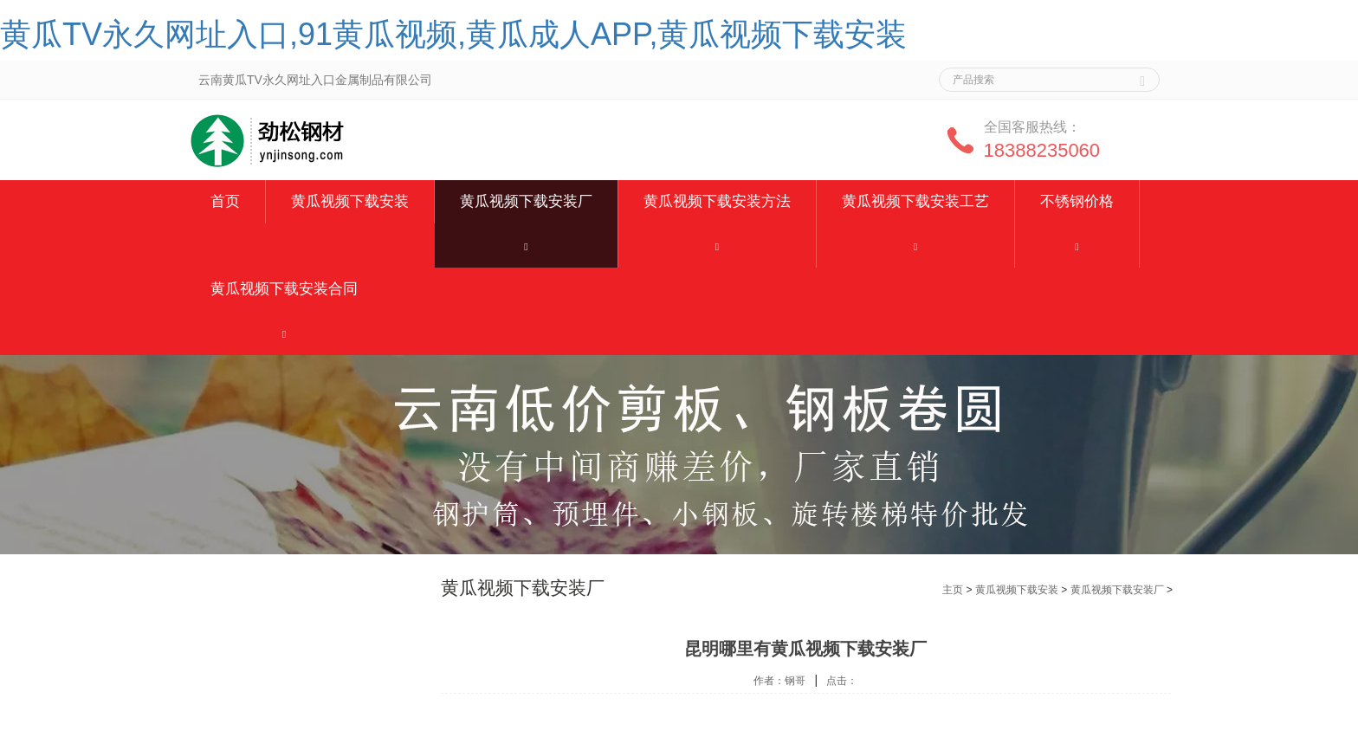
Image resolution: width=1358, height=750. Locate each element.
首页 (225, 201)
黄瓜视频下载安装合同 (284, 289)
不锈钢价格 (1077, 201)
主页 (952, 590)
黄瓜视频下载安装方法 (717, 201)
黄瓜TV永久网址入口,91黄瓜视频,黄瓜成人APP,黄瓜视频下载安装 (453, 34)
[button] (526, 245)
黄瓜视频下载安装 (350, 201)
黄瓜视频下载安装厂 (526, 201)
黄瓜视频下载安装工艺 (915, 201)
